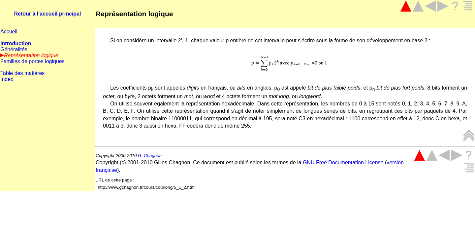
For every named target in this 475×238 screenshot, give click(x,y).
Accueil (8, 31)
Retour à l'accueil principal (47, 14)
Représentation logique (134, 14)
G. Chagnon (150, 155)
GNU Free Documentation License (343, 162)
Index (6, 79)
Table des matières (22, 73)
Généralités (13, 49)
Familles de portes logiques (32, 61)
